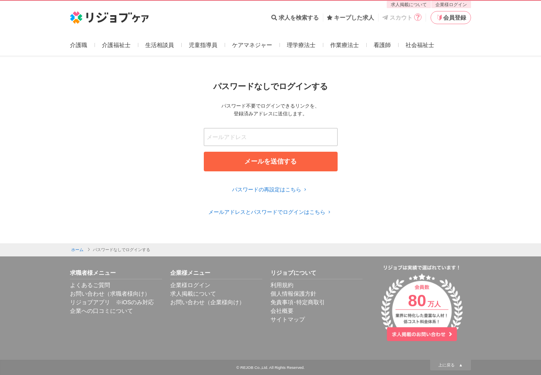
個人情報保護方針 (293, 293)
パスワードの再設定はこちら (270, 189)
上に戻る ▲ (450, 365)
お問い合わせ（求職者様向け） (110, 293)
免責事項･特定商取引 (297, 302)
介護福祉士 (116, 45)
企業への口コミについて (101, 311)
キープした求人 (350, 17)
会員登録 (451, 17)
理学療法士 (301, 45)
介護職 (78, 45)
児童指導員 (203, 45)
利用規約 (281, 285)
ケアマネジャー (252, 45)
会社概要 (281, 311)
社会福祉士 (420, 45)
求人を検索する (295, 17)
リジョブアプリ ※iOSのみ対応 (112, 302)
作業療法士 (344, 45)
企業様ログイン (451, 4)
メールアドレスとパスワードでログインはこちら (270, 212)
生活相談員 (159, 45)
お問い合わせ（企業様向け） (207, 302)
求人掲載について (409, 4)
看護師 (382, 45)
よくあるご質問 (90, 285)
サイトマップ (287, 319)
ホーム (77, 249)
